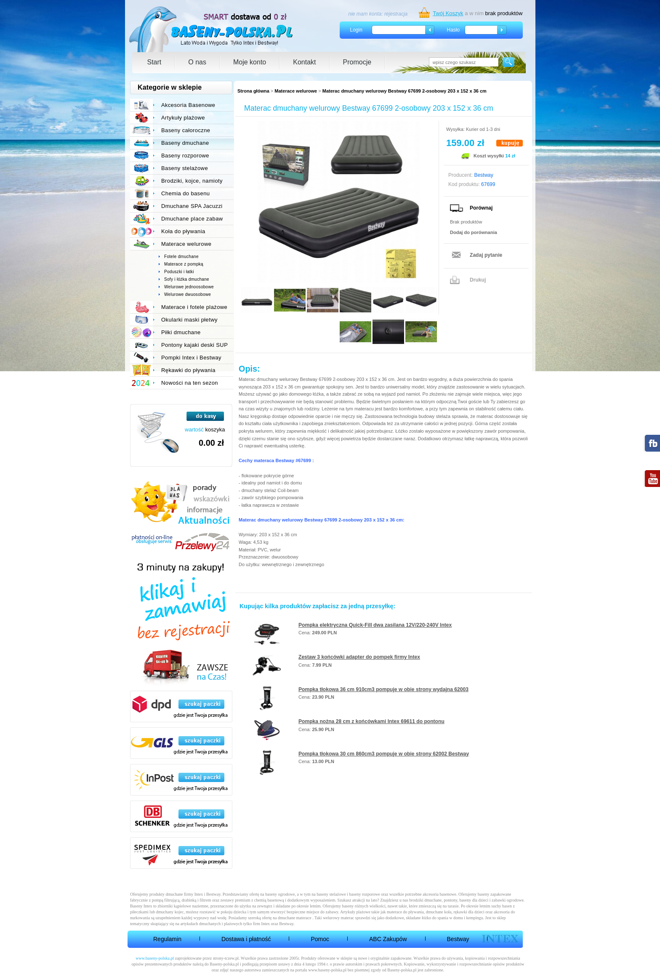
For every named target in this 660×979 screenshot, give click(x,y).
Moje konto (249, 62)
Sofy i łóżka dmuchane (186, 279)
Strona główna (253, 90)
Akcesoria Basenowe (188, 105)
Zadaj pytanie (486, 255)
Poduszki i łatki (179, 271)
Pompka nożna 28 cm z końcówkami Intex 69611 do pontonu (371, 721)
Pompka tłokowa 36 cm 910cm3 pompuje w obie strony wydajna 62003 (383, 689)
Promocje (357, 62)
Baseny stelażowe (184, 168)
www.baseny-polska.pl (155, 958)
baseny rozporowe (364, 894)
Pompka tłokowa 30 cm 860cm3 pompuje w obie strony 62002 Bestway (383, 754)
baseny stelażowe (331, 894)
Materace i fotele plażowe (194, 307)
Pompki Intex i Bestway (191, 357)
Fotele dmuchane (181, 256)
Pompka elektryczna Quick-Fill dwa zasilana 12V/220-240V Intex (375, 625)
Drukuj (478, 280)
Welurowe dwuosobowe (187, 294)
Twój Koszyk (448, 13)
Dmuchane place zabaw (192, 218)
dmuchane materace (294, 917)
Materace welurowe (295, 90)
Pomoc (320, 939)
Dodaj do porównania (473, 232)
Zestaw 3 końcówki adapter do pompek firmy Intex (359, 657)
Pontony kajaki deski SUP (194, 345)
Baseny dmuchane (185, 143)
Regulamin (167, 939)
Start (154, 62)
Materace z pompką (183, 264)
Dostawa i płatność (246, 939)
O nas (197, 62)
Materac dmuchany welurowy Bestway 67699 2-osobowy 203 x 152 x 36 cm (404, 90)
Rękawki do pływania (188, 370)
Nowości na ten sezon (189, 383)
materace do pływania (405, 912)
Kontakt (304, 62)
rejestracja (395, 14)
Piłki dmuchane (181, 332)
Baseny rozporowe (185, 155)
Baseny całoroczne (185, 130)
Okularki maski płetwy (189, 320)
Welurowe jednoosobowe (189, 287)
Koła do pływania (183, 231)
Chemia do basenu (185, 193)
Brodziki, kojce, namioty (192, 181)
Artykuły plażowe (183, 117)
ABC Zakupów (388, 939)
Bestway (458, 939)
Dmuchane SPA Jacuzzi (192, 206)
